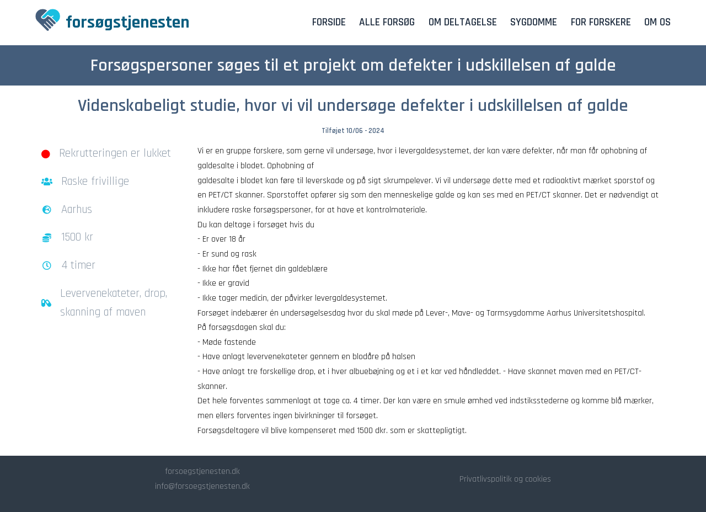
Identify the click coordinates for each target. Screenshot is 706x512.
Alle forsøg (387, 22)
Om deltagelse (463, 22)
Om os (657, 22)
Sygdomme (533, 22)
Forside (329, 22)
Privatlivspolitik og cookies (505, 479)
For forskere (601, 22)
